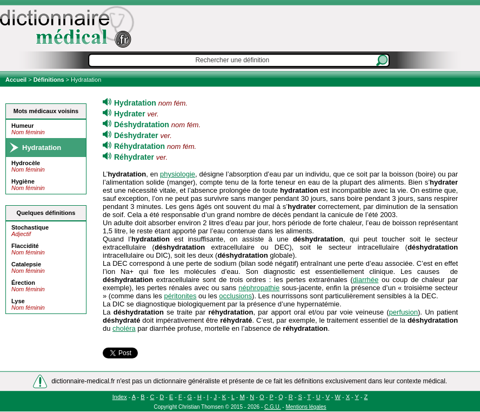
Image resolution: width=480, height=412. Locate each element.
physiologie (177, 174)
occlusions (235, 296)
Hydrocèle (25, 163)
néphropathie (258, 288)
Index (119, 397)
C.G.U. (272, 407)
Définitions (49, 79)
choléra (124, 328)
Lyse (18, 301)
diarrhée (366, 280)
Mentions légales (305, 407)
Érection (23, 282)
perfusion (403, 312)
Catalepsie (26, 264)
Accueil (16, 79)
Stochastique (30, 227)
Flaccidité (25, 246)
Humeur (22, 125)
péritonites (180, 296)
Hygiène (23, 181)
